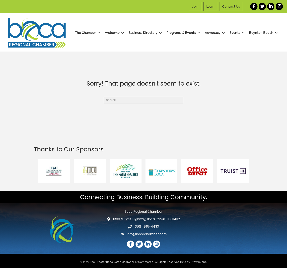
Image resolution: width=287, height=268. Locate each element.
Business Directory (143, 33)
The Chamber (85, 33)
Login (210, 6)
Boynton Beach (261, 33)
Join (195, 6)
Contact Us (231, 6)
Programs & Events (181, 33)
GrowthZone (199, 262)
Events (234, 33)
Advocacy (212, 33)
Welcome (112, 33)
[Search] (143, 100)
